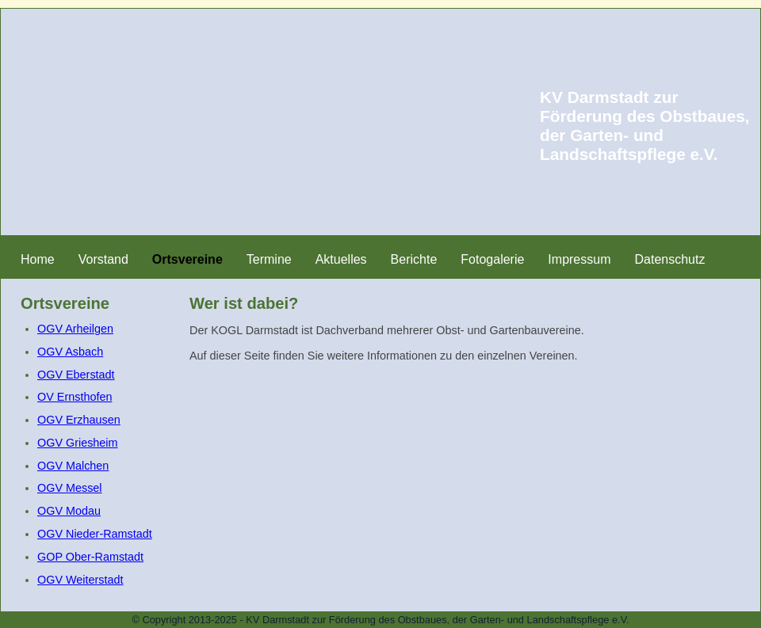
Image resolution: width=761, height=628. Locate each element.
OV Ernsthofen (74, 396)
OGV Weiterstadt (80, 579)
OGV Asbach (70, 351)
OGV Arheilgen (75, 328)
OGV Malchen (73, 465)
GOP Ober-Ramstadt (90, 556)
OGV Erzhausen (78, 419)
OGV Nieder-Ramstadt (94, 533)
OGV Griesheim (77, 442)
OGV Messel (69, 487)
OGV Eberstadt (76, 374)
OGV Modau (69, 510)
